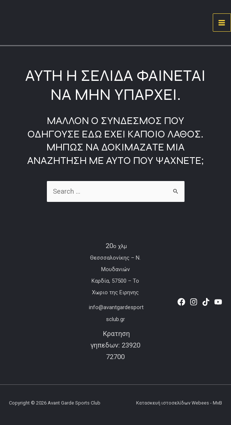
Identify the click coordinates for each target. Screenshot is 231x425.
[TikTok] (206, 302)
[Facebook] (181, 302)
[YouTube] (218, 302)
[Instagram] (194, 302)
